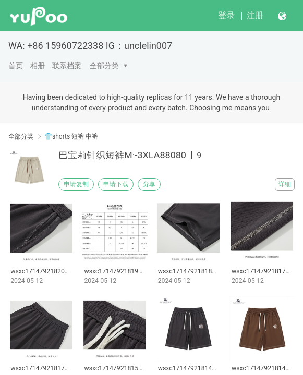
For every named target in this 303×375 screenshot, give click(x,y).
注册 (255, 15)
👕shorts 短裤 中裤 (71, 136)
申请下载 (115, 184)
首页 (15, 65)
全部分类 (104, 65)
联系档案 (66, 65)
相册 (37, 65)
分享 (149, 184)
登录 (226, 15)
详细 (284, 184)
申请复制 (76, 184)
